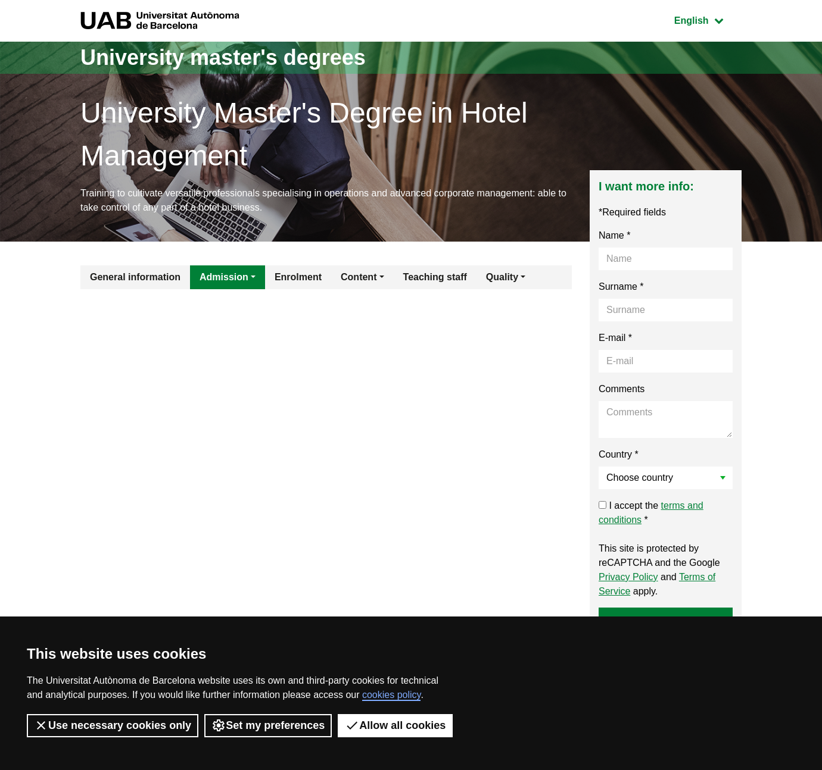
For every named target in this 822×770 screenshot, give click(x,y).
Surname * (621, 286)
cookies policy (391, 695)
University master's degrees (223, 57)
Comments (621, 389)
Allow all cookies (395, 725)
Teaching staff (435, 277)
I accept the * (651, 512)
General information (135, 277)
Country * (619, 454)
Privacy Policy (628, 577)
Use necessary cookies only (112, 725)
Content (358, 277)
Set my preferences (268, 725)
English (708, 19)
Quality (502, 277)
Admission (224, 277)
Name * (614, 235)
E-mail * (615, 338)
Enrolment (298, 277)
